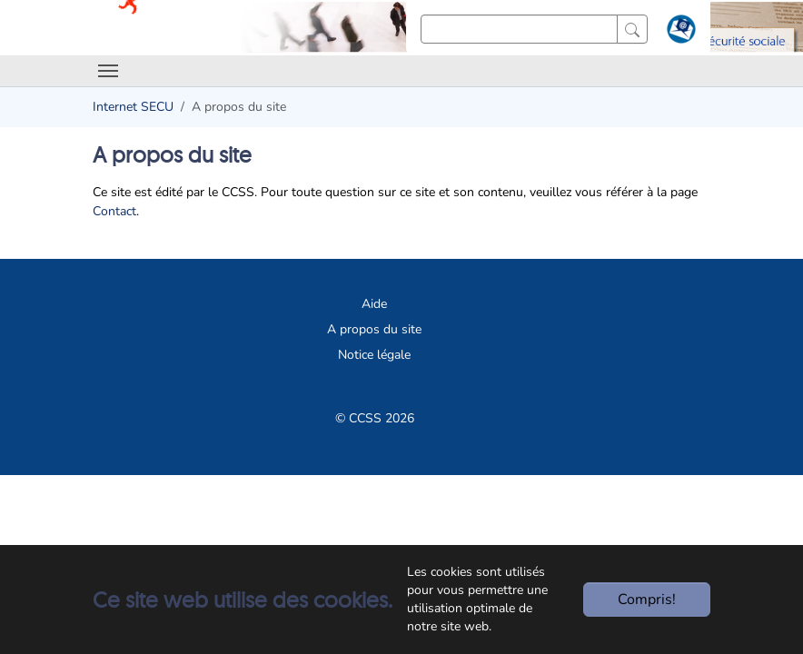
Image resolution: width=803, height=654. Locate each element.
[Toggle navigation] (108, 70)
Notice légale (374, 354)
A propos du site (374, 329)
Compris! (647, 599)
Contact (114, 211)
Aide (374, 303)
